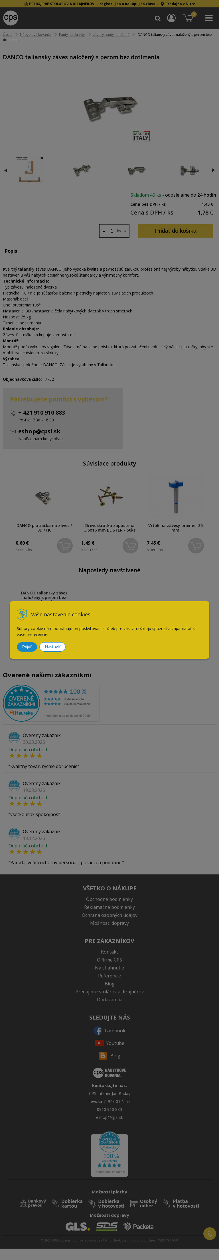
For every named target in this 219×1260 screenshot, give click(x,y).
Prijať (27, 647)
